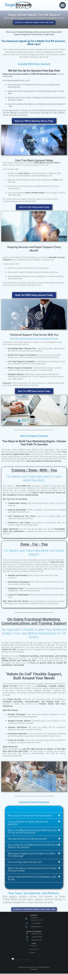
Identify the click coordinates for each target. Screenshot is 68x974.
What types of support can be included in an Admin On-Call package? (31, 855)
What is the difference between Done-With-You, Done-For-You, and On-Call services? (32, 832)
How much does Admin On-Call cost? (25, 862)
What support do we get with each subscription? (30, 816)
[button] (62, 5)
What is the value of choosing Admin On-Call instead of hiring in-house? (32, 870)
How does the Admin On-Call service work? (27, 839)
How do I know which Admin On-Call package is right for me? (32, 878)
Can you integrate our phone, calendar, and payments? (28, 823)
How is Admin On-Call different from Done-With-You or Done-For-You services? (33, 847)
